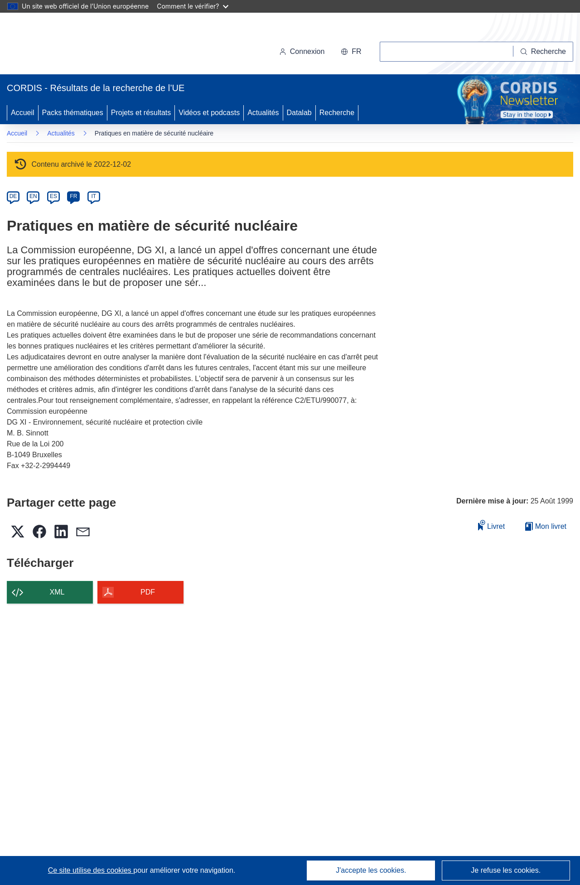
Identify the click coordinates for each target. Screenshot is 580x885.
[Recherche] (543, 52)
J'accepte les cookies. (371, 870)
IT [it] (93, 196)
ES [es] (53, 196)
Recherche (336, 112)
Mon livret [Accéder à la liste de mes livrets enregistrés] (545, 526)
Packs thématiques (72, 112)
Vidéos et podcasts (209, 112)
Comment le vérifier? (192, 6)
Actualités (263, 112)
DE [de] (13, 196)
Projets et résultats (141, 112)
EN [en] (33, 196)
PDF (147, 592)
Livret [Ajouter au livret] (491, 525)
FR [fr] (73, 196)
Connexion (302, 51)
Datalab (299, 112)
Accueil (22, 112)
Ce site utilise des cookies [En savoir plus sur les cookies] (91, 870)
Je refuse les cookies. (506, 870)
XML (57, 592)
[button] (351, 52)
